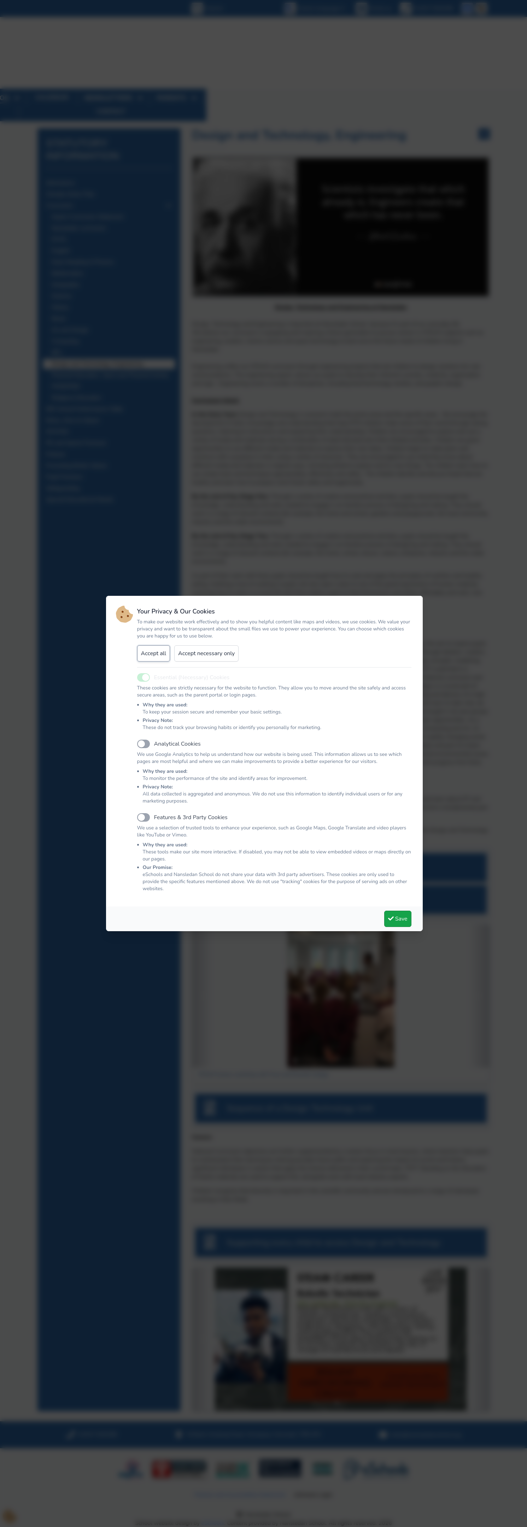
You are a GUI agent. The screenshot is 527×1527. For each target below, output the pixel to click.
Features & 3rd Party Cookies (191, 817)
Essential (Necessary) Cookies (192, 677)
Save (398, 919)
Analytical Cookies (177, 744)
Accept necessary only (206, 653)
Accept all (153, 653)
